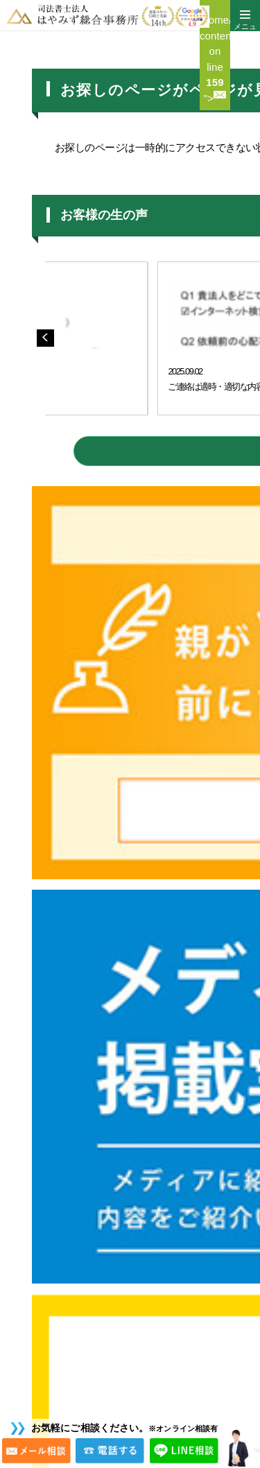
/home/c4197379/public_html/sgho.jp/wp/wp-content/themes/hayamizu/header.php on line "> (215, 59)
